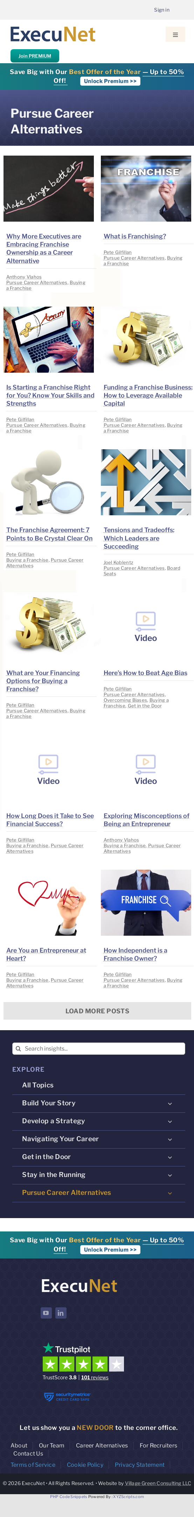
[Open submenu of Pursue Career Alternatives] (169, 1192)
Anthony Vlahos (24, 277)
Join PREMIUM (35, 56)
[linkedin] (61, 1313)
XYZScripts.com (128, 1496)
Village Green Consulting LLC (158, 1483)
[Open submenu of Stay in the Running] (169, 1174)
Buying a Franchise (27, 560)
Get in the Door (145, 705)
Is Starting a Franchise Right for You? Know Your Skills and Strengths (50, 395)
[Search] (18, 1048)
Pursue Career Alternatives (37, 282)
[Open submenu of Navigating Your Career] (169, 1139)
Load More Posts (97, 1011)
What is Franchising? (135, 236)
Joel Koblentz (118, 562)
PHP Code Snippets (69, 1496)
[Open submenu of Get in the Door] (169, 1157)
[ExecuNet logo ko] (79, 1279)
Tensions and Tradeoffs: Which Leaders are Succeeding (139, 538)
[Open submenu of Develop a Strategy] (169, 1121)
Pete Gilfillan (118, 252)
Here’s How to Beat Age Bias (145, 672)
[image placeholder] (49, 158)
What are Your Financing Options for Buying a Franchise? (43, 681)
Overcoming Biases (125, 700)
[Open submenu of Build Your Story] (169, 1103)
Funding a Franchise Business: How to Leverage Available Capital (148, 395)
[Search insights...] (98, 1048)
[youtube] (46, 1313)
